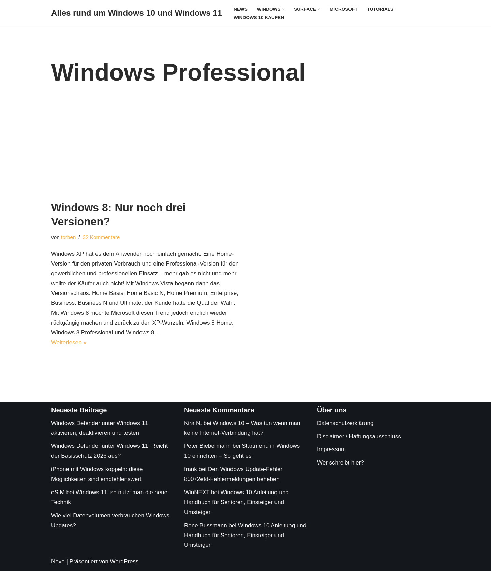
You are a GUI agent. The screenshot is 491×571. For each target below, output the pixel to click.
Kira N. (193, 423)
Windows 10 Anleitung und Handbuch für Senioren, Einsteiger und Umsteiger (236, 502)
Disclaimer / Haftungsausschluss (359, 436)
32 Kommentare (101, 237)
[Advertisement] (245, 149)
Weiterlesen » (69, 342)
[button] (283, 9)
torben (68, 237)
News (241, 9)
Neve (58, 561)
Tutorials (380, 9)
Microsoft (344, 9)
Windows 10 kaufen (259, 17)
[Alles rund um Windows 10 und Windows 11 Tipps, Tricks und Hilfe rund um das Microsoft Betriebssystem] (136, 13)
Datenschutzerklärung (345, 423)
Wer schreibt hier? (340, 462)
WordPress (124, 561)
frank (190, 469)
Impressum (331, 449)
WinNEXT (196, 492)
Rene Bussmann (205, 525)
